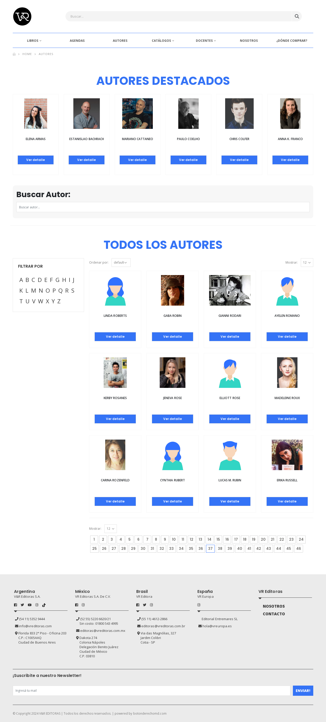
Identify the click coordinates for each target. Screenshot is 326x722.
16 (227, 539)
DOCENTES (204, 40)
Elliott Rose (230, 398)
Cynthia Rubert (172, 480)
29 (133, 548)
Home (27, 54)
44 (278, 548)
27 (114, 548)
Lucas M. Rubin (230, 480)
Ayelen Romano (287, 316)
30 (143, 548)
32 (161, 548)
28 (123, 548)
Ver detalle (35, 160)
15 (218, 539)
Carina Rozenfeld (115, 480)
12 (191, 539)
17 (236, 539)
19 (253, 539)
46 (298, 548)
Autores (46, 54)
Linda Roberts (115, 316)
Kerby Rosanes (115, 398)
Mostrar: (292, 262)
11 (183, 539)
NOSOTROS (249, 40)
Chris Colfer (239, 139)
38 (220, 548)
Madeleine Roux (287, 398)
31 (152, 548)
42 (258, 548)
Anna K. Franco (290, 139)
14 (209, 539)
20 (263, 539)
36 (200, 548)
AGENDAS (77, 40)
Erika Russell (287, 480)
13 (200, 539)
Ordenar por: (98, 262)
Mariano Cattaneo (137, 139)
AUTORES (120, 40)
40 (239, 548)
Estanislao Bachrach (86, 139)
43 (268, 548)
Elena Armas (36, 139)
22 (281, 539)
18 (245, 539)
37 (211, 548)
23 (291, 539)
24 (301, 539)
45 (288, 548)
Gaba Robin (173, 316)
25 (94, 548)
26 (104, 548)
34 (181, 548)
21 (272, 539)
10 (174, 539)
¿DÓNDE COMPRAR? (291, 40)
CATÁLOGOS (161, 40)
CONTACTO (274, 613)
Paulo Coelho (188, 139)
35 (191, 548)
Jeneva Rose (172, 398)
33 (171, 548)
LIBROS (32, 40)
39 (229, 548)
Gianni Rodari (230, 316)
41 (249, 548)
